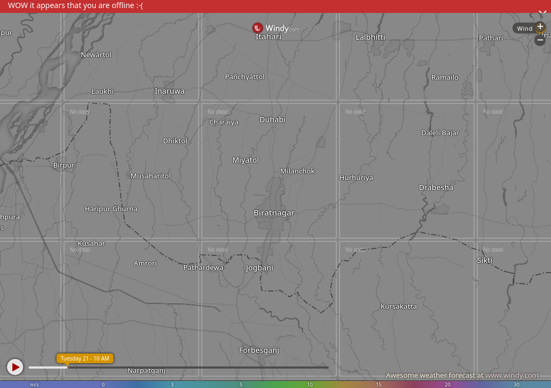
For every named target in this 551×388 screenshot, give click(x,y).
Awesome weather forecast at (462, 375)
